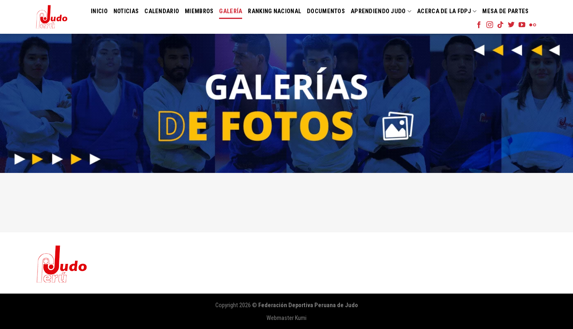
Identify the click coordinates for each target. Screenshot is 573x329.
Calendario (161, 11)
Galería (230, 11)
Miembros (199, 11)
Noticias (126, 11)
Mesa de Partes (505, 11)
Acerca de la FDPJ (446, 11)
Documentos (326, 11)
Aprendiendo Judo (381, 11)
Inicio (99, 11)
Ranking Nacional (274, 11)
